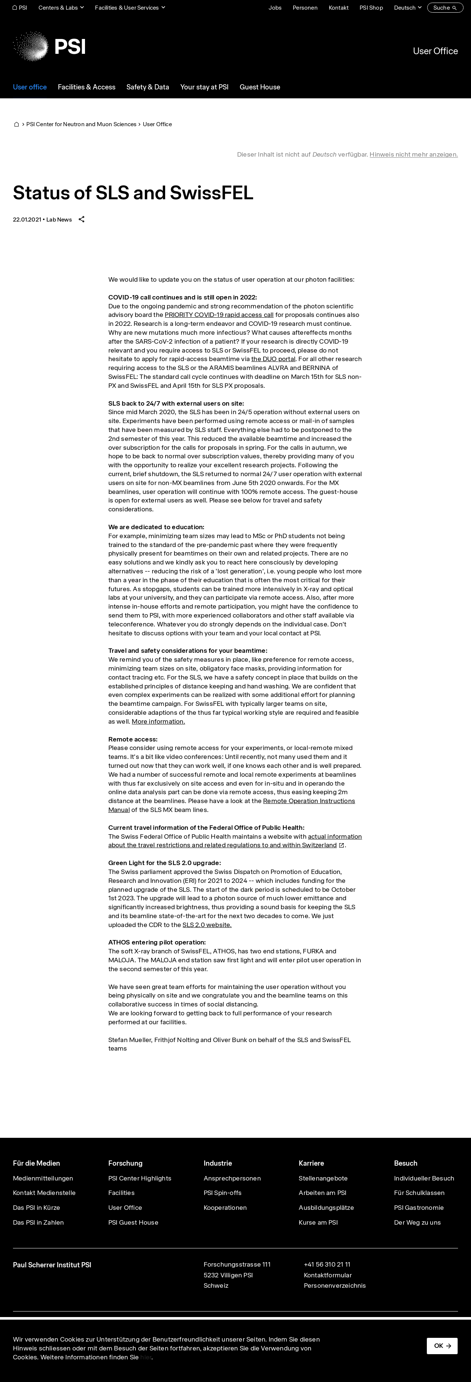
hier (145, 1357)
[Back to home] (49, 46)
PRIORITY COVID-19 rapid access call (219, 314)
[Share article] (81, 219)
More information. (158, 721)
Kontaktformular (328, 1275)
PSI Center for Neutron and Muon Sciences (81, 124)
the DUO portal (273, 359)
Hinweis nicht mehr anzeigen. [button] (414, 154)
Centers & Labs (58, 7)
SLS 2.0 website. (207, 925)
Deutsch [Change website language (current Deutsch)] (405, 7)
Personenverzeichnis (335, 1285)
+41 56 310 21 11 (327, 1264)
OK (438, 1345)
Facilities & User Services (127, 7)
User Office (435, 51)
